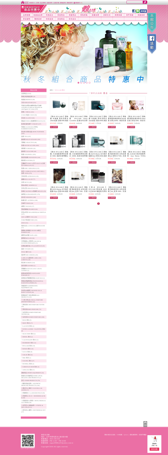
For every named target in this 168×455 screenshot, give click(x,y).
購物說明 (63, 3)
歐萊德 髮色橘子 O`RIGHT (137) (31, 124)
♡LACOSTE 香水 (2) (27, 326)
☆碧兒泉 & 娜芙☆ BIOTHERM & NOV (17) (33, 411)
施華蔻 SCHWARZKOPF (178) (30, 194)
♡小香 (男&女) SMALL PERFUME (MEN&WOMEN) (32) (32, 301)
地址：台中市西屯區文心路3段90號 (54, 437)
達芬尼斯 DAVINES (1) (28, 265)
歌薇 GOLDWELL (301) (28, 154)
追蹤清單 (49, 3)
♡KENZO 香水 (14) (27, 349)
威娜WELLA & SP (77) (28, 179)
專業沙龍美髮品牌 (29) (28, 96)
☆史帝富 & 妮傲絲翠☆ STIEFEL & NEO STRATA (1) (32, 406)
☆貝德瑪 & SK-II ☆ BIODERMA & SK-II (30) (33, 397)
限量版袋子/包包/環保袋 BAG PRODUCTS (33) (30, 296)
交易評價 (56, 3)
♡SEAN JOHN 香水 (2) (28, 334)
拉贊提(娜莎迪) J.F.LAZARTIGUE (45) (33, 246)
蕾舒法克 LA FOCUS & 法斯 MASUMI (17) (33, 226)
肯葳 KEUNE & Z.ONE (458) (30, 145)
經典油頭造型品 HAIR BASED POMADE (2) (30, 274)
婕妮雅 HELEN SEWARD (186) (30, 139)
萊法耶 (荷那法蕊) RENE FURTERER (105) (32, 132)
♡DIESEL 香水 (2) (27, 337)
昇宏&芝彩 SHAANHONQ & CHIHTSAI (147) (33, 213)
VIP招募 (119, 434)
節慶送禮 (95, 15)
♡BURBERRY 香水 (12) (28, 343)
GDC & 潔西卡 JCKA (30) (29, 217)
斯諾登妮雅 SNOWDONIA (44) (30, 157)
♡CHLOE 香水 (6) (27, 355)
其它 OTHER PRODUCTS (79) (30, 380)
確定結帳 (154, 449)
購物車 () (78, 3)
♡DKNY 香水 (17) (27, 323)
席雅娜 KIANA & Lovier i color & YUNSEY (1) (31, 269)
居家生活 (107, 15)
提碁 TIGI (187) (26, 136)
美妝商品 (61, 15)
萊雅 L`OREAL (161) (27, 112)
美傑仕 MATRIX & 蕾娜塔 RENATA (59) (33, 191)
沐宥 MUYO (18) (26, 182)
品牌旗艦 (26, 15)
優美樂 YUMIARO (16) (28, 148)
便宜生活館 (45, 435)
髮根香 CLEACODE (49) (28, 151)
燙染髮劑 (26, 19)
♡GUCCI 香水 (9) (26, 352)
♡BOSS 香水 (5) (26, 320)
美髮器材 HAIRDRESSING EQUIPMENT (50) (29, 286)
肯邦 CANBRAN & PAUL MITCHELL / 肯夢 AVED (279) (33, 172)
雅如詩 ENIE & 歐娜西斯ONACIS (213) (33, 121)
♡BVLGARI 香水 (59, 90)
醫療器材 (38, 19)
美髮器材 (141, 15)
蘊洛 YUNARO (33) (27, 249)
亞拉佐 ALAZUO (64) (27, 118)
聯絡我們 (69, 3)
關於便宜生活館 (110, 434)
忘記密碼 (43, 3)
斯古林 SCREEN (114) (28, 262)
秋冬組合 (72, 19)
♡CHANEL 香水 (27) (27, 361)
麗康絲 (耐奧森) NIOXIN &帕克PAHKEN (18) (31, 231)
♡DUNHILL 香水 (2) (27, 364)
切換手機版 (142, 434)
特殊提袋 (49, 19)
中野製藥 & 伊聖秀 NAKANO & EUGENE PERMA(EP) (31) (31, 242)
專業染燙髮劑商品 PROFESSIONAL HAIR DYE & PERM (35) (32, 282)
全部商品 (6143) (26, 93)
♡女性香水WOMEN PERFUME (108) (32, 317)
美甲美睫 (130, 15)
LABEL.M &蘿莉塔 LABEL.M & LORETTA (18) (31, 259)
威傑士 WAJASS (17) (27, 206)
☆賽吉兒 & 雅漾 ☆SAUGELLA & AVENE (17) (31, 389)
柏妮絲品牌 (38, 15)
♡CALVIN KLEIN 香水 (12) (29, 340)
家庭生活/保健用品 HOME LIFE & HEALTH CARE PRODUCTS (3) (31, 376)
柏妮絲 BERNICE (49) (28, 99)
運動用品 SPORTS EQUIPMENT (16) (32, 373)
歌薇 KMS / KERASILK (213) (30, 168)
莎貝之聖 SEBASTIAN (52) (29, 188)
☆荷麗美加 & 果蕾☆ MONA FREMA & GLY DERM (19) (33, 401)
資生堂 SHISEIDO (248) (28, 197)
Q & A (126, 434)
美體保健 (118, 15)
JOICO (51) (24, 223)
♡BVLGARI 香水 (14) (28, 346)
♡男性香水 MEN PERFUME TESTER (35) (32, 305)
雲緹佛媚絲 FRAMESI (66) (29, 209)
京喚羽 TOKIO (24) (27, 203)
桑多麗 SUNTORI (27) (28, 160)
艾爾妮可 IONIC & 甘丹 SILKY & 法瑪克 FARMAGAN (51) (33, 164)
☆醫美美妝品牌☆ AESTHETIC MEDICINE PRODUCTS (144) (31, 384)
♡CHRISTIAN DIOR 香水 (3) (30, 367)
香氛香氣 (84, 15)
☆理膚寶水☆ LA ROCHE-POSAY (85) (33, 393)
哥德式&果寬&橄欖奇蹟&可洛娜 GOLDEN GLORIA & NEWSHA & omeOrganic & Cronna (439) (31, 107)
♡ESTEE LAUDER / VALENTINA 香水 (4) (33, 330)
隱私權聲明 (133, 434)
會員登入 (32, 3)
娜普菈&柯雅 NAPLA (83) (29, 235)
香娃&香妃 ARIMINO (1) (29, 185)
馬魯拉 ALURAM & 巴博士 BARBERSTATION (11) (29, 128)
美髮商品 (72, 15)
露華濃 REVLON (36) (27, 238)
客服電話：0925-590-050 (50, 439)
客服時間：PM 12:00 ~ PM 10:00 (53, 441)
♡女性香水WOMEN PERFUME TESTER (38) (31, 313)
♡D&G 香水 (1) (26, 358)
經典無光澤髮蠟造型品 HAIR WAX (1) (33, 278)
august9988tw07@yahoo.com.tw (61, 443)
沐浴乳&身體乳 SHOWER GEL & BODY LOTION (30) (31, 291)
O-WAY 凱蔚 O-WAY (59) (29, 115)
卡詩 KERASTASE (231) (28, 102)
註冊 (37, 3)
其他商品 (61, 19)
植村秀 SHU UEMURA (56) (29, 255)
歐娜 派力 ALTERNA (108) (29, 200)
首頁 (51, 90)
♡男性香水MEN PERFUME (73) (31, 309)
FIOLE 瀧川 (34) (26, 252)
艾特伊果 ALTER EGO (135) (29, 176)
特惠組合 (49, 15)
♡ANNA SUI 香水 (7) (27, 370)
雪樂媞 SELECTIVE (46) (29, 142)
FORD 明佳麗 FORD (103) (29, 220)
